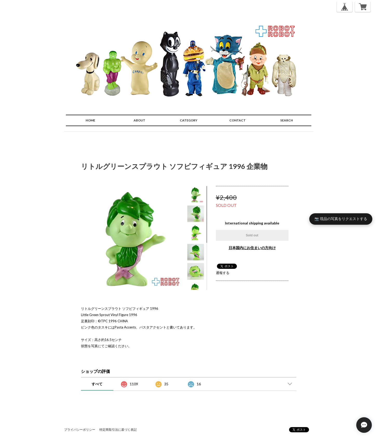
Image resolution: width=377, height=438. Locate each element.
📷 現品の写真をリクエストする (340, 219)
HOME (90, 120)
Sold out (252, 235)
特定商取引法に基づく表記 (118, 430)
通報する (222, 273)
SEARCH (286, 120)
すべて (97, 384)
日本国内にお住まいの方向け (252, 247)
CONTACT (237, 120)
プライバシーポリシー (79, 430)
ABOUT (139, 120)
